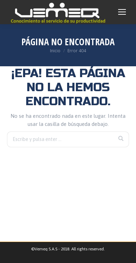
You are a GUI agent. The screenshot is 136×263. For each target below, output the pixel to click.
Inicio (55, 51)
